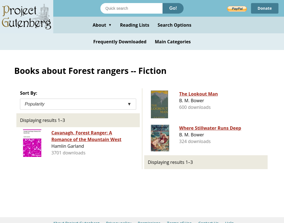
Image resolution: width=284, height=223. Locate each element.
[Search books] (131, 8)
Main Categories (173, 42)
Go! (173, 8)
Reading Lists (134, 25)
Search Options (174, 25)
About (102, 25)
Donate (265, 8)
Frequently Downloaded (119, 42)
